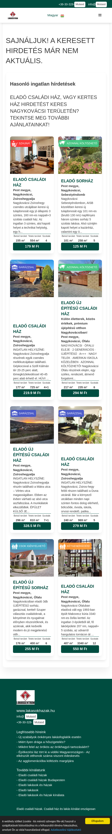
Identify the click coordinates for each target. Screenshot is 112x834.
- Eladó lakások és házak (34, 785)
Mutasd (79, 4)
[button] (56, 15)
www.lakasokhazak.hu (36, 710)
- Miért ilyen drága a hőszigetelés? (41, 742)
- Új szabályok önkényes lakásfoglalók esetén (49, 737)
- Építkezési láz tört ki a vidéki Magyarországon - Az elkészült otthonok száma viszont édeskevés (53, 754)
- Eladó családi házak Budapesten (41, 780)
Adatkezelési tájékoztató (66, 830)
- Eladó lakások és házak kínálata (40, 795)
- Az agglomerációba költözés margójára (45, 761)
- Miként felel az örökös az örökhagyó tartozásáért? (53, 747)
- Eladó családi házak (32, 775)
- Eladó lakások (27, 790)
